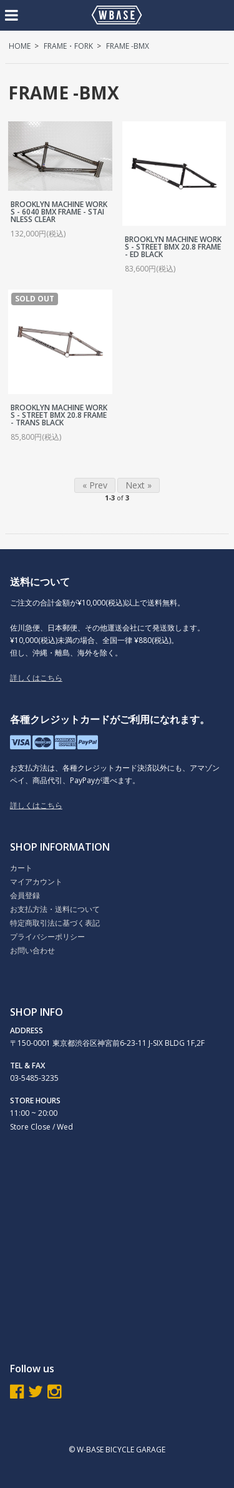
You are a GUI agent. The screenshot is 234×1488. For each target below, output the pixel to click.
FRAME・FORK (68, 46)
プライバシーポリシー (47, 936)
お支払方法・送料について (55, 909)
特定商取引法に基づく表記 (55, 923)
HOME (20, 46)
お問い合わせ (32, 950)
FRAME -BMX (127, 46)
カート (21, 868)
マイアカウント (36, 881)
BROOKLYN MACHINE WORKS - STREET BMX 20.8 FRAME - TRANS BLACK (59, 415)
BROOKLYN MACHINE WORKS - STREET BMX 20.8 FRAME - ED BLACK (173, 247)
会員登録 (25, 895)
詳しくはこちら (36, 677)
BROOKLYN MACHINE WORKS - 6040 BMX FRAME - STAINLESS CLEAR (59, 212)
